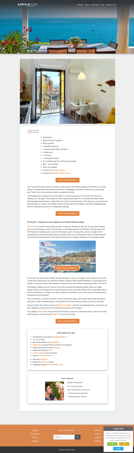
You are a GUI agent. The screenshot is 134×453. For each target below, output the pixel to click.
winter (44, 362)
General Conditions (67, 430)
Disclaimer (35, 434)
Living (35, 339)
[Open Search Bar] (114, 4)
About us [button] (109, 5)
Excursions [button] (95, 5)
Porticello (31, 226)
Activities (37, 345)
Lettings (80, 5)
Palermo (56, 314)
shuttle (57, 347)
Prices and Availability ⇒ (67, 180)
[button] (113, 99)
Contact (35, 430)
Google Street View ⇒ (62, 173)
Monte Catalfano (65, 305)
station (40, 311)
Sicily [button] (103, 5)
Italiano (98, 441)
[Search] (78, 437)
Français (97, 437)
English (98, 434)
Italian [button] (87, 5)
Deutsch (97, 430)
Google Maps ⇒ (59, 170)
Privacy (35, 437)
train (50, 350)
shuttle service (46, 355)
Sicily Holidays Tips (55, 364)
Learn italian (38, 353)
